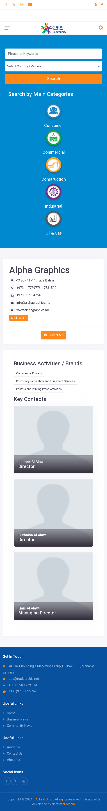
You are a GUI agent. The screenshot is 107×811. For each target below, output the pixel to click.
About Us (11, 760)
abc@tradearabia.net (21, 678)
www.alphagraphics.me (33, 310)
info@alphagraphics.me (33, 302)
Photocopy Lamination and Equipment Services (45, 381)
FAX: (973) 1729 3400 (21, 691)
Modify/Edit (18, 317)
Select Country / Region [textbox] (24, 66)
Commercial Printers (29, 373)
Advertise (12, 747)
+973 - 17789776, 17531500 (36, 288)
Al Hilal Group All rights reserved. (58, 799)
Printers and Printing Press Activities (39, 389)
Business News (15, 719)
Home (9, 713)
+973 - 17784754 (28, 295)
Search (53, 78)
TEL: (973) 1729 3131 (21, 685)
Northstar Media (63, 804)
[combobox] (53, 66)
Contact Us (13, 753)
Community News (17, 725)
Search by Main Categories (40, 94)
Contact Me (53, 335)
